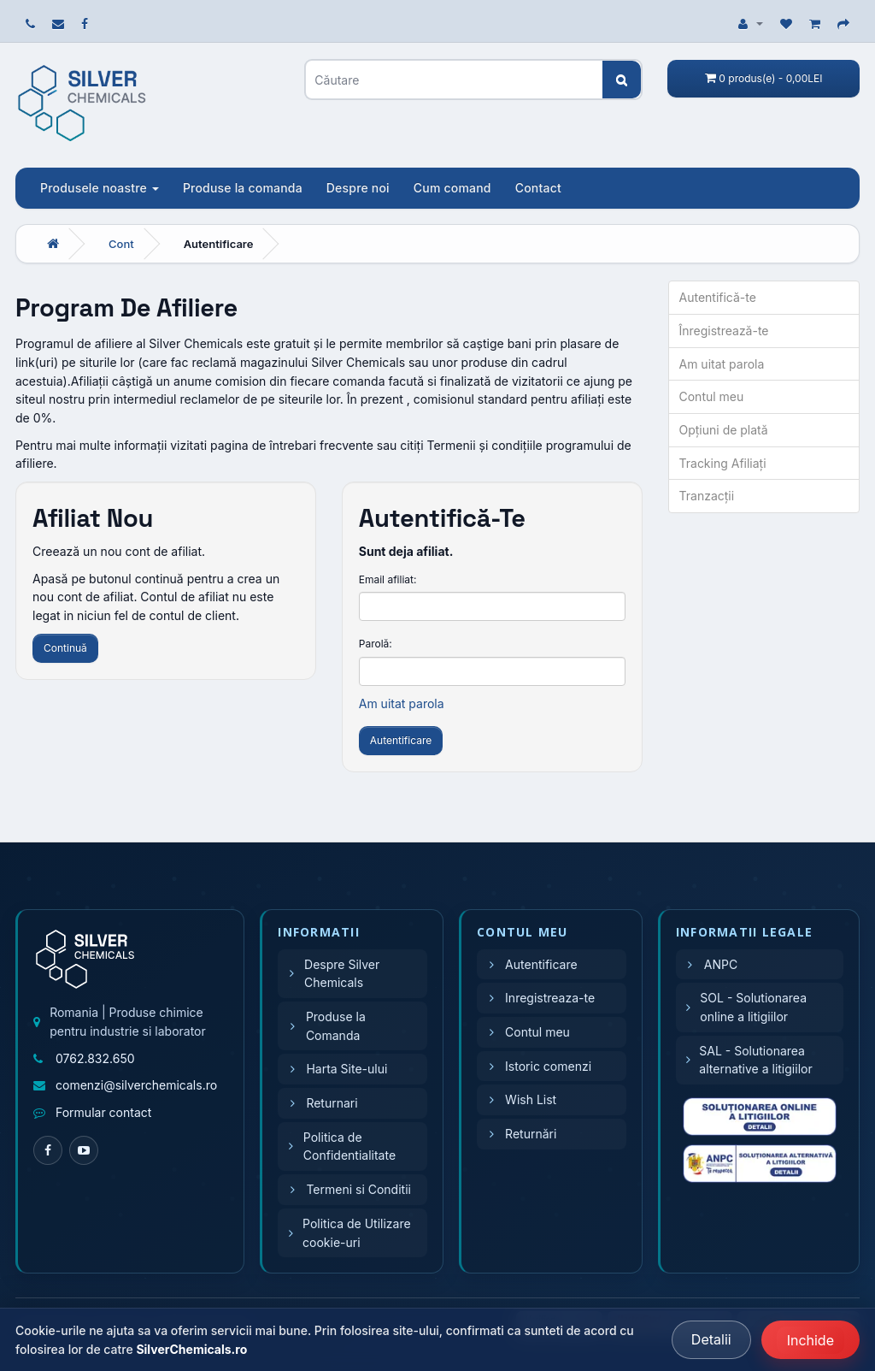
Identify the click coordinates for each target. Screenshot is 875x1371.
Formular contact (103, 1112)
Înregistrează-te (724, 330)
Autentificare (219, 244)
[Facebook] (47, 1150)
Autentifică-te (717, 297)
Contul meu (711, 396)
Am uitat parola (401, 703)
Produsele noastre (99, 187)
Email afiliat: (388, 579)
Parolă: (375, 643)
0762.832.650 (95, 1058)
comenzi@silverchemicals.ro (136, 1085)
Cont (121, 244)
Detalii (711, 1339)
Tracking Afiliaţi (722, 463)
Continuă (65, 647)
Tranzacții (707, 495)
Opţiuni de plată (723, 430)
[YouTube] (83, 1150)
